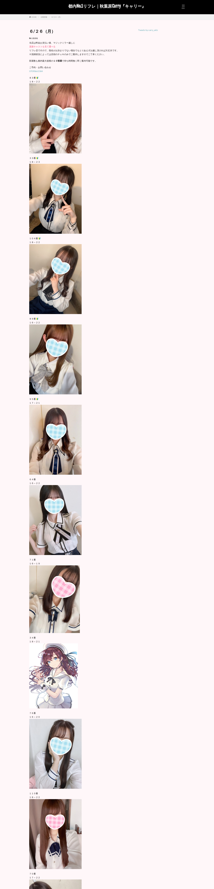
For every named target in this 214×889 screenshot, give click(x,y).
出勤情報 (44, 17)
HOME (34, 17)
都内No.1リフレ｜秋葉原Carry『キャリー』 (107, 6)
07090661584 (36, 71)
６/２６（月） (56, 17)
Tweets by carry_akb (148, 30)
